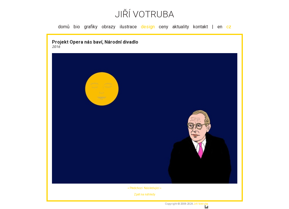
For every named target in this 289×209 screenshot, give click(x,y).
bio (77, 26)
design (148, 26)
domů (64, 26)
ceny (163, 26)
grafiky (91, 26)
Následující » (152, 188)
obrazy (108, 26)
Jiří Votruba (200, 203)
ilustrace (128, 26)
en (219, 26)
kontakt (200, 26)
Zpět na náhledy (144, 194)
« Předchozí (135, 188)
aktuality (180, 26)
